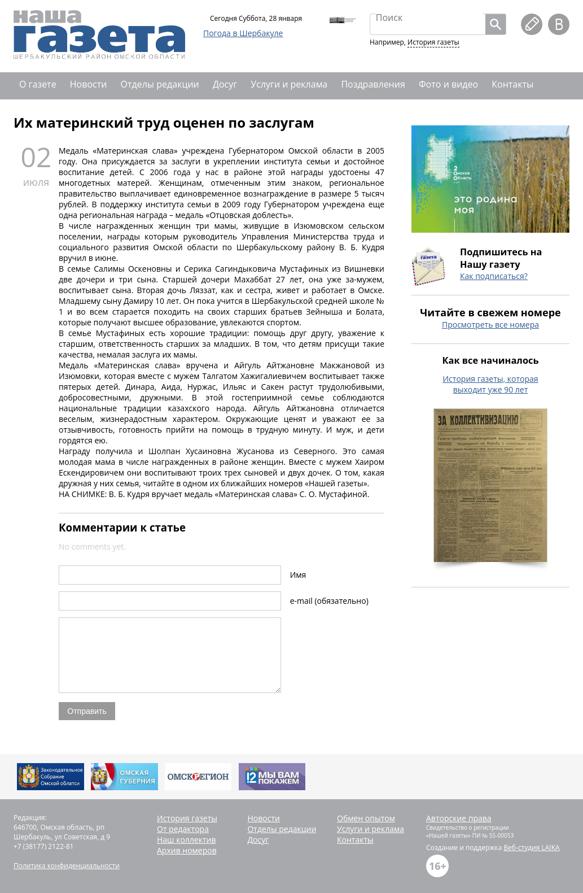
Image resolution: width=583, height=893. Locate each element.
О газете (37, 84)
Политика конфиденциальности (67, 865)
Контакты (512, 84)
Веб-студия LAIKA (531, 847)
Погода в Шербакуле (243, 33)
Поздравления (373, 84)
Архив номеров (187, 850)
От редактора (183, 829)
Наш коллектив (186, 839)
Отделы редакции (160, 84)
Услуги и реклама (289, 84)
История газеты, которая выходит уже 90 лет (490, 384)
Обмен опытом (366, 818)
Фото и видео (448, 84)
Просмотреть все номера (490, 324)
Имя (298, 574)
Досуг (225, 84)
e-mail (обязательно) (329, 600)
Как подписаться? (494, 276)
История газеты (433, 42)
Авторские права (459, 818)
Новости (88, 84)
